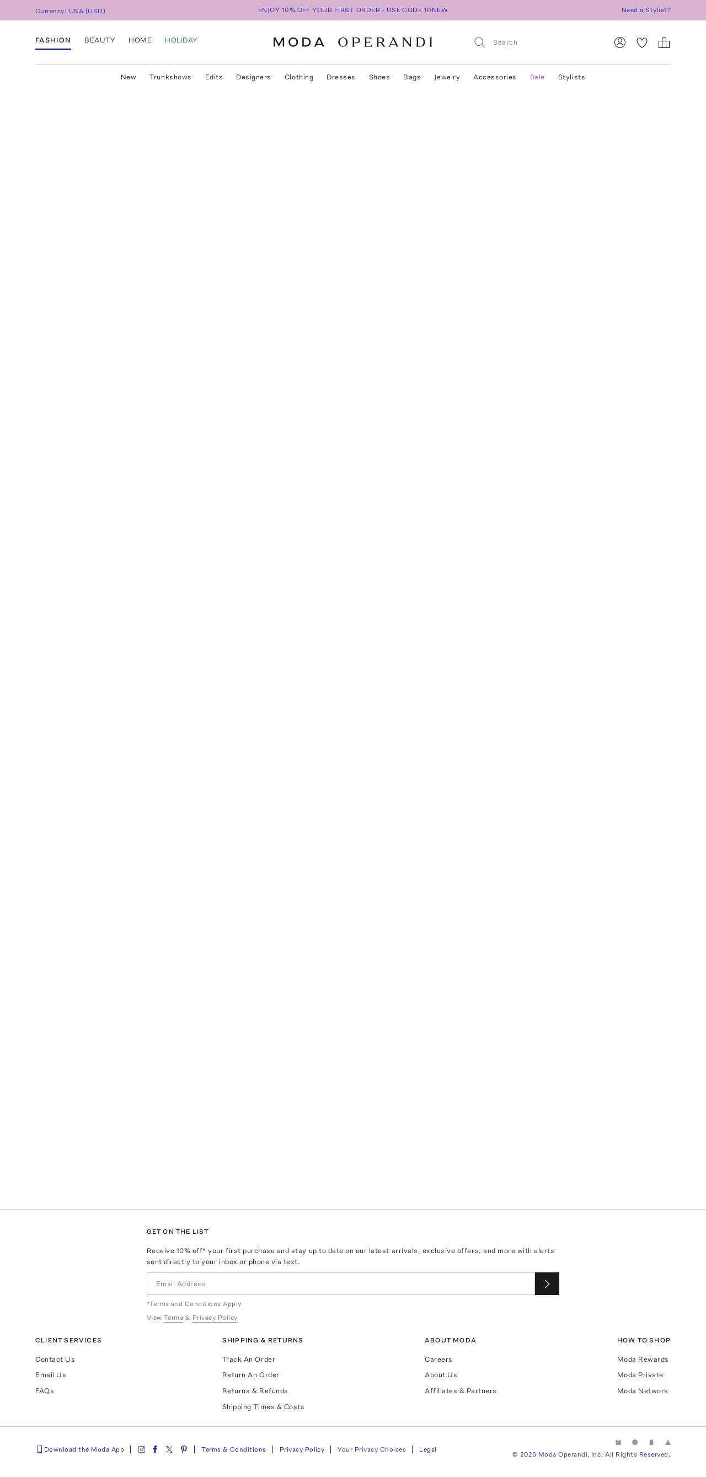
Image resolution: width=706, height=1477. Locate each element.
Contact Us (55, 1359)
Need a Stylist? (646, 10)
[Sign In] (620, 42)
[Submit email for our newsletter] (547, 1283)
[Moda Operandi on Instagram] (141, 1449)
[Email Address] (341, 1283)
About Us (441, 1375)
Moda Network (642, 1391)
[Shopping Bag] (664, 42)
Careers (439, 1359)
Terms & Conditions (233, 1449)
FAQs (44, 1391)
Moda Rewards (643, 1359)
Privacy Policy (302, 1449)
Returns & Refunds (255, 1391)
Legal (427, 1449)
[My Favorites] (642, 42)
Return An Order (251, 1375)
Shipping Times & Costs (263, 1407)
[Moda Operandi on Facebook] (155, 1449)
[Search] (536, 42)
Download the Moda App (79, 1449)
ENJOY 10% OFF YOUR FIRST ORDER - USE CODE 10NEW (353, 10)
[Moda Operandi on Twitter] (169, 1449)
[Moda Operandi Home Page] (353, 42)
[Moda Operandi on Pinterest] (183, 1449)
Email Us (50, 1375)
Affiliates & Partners (461, 1391)
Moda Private (640, 1375)
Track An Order (248, 1359)
